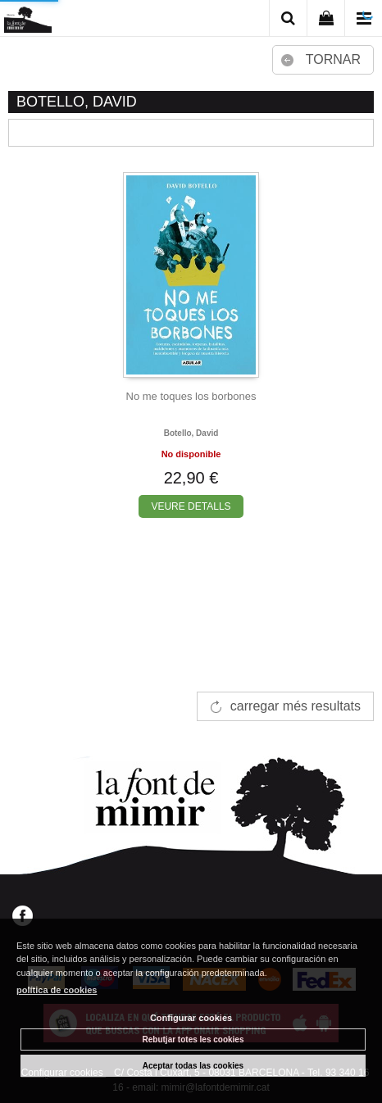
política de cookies (56, 990)
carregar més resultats (295, 706)
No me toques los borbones (191, 396)
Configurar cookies (191, 1018)
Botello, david (191, 433)
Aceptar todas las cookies (193, 1065)
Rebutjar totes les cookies (193, 1039)
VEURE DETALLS (190, 506)
